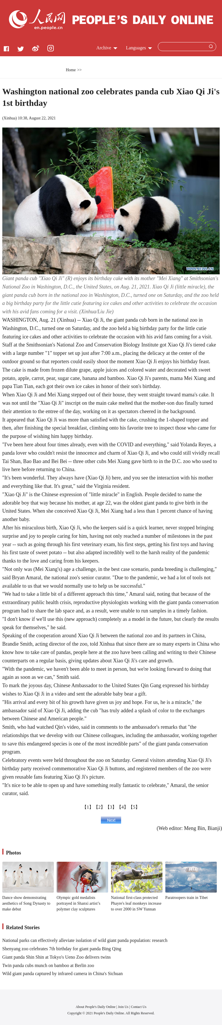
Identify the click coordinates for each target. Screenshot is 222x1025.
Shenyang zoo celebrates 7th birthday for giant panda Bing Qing (61, 948)
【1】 (88, 807)
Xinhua (9, 118)
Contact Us (139, 1007)
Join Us (123, 1007)
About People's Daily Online (96, 1007)
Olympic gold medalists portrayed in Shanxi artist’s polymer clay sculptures (78, 903)
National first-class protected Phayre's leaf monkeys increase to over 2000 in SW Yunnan (136, 903)
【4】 (122, 807)
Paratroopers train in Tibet (186, 897)
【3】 (111, 807)
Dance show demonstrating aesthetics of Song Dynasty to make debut (26, 903)
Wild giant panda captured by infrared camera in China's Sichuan (62, 973)
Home (71, 70)
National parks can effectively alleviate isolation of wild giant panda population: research (85, 940)
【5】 (134, 807)
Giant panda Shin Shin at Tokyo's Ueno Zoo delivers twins (56, 957)
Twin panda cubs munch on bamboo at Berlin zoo (48, 965)
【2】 (99, 807)
